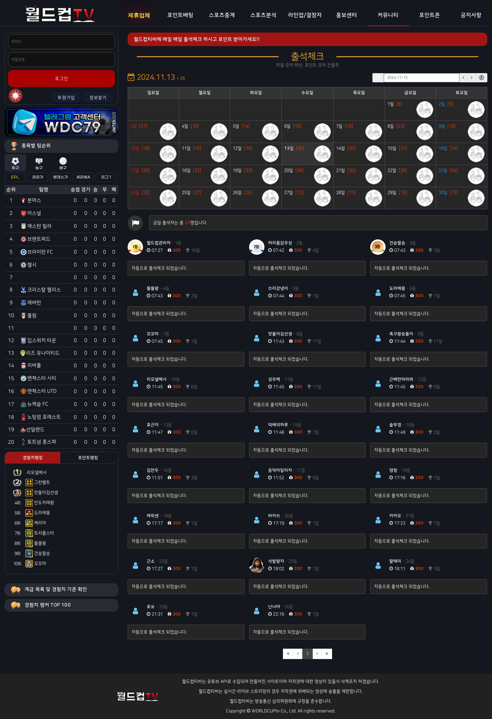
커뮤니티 (388, 15)
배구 (63, 163)
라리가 (37, 177)
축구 (15, 163)
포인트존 (429, 15)
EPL (15, 177)
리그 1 (106, 177)
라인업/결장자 (305, 15)
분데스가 (60, 177)
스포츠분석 (263, 15)
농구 (39, 163)
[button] (463, 77)
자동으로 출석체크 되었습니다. (159, 268)
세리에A (83, 177)
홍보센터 (346, 15)
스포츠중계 (222, 15)
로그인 (61, 78)
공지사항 (471, 15)
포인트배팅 (180, 15)
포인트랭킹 (88, 457)
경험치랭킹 (33, 457)
